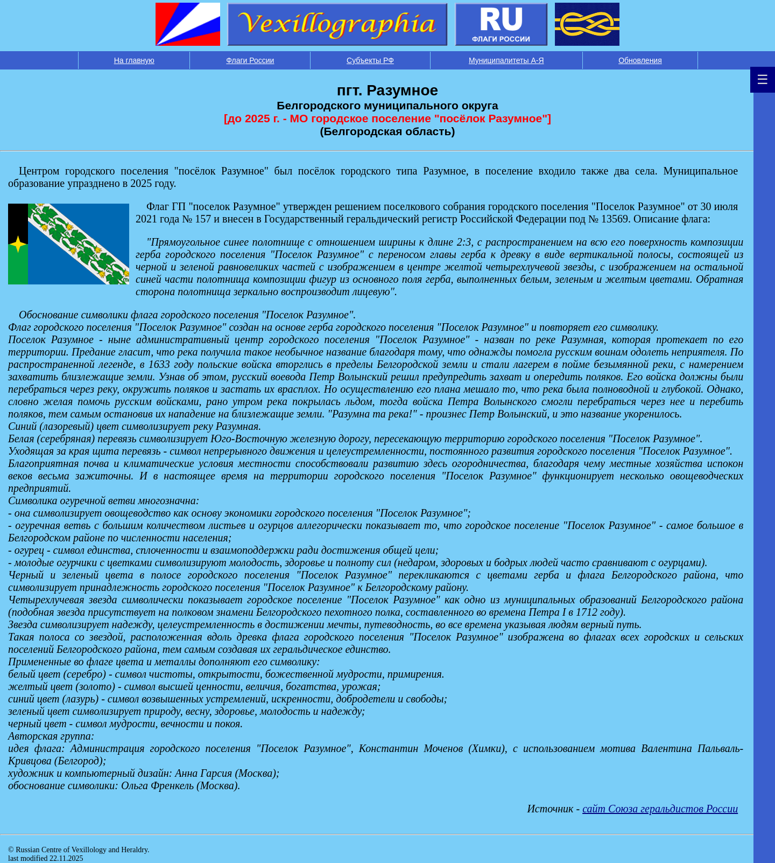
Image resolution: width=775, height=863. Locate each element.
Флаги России (250, 60)
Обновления (640, 60)
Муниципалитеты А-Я (506, 60)
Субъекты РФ (370, 60)
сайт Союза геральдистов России (660, 809)
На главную (134, 60)
